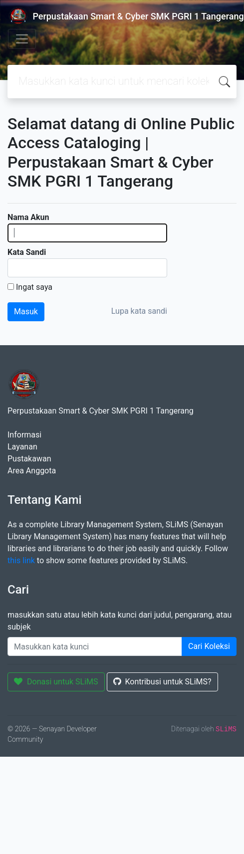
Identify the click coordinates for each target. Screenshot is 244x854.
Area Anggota (31, 470)
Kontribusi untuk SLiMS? (162, 681)
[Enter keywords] (94, 646)
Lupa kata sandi (139, 311)
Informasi (24, 434)
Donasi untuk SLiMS (56, 681)
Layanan (22, 446)
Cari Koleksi (209, 646)
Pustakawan (29, 458)
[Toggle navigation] (22, 39)
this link (21, 560)
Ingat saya (34, 287)
